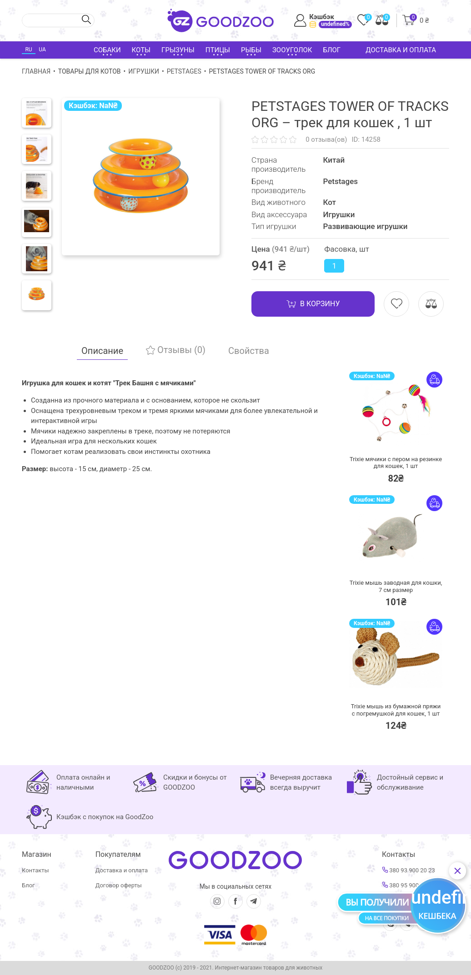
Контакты (35, 870)
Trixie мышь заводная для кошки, (396, 586)
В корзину (313, 303)
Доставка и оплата (401, 50)
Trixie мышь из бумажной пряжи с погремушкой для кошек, (396, 710)
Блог (332, 50)
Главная (36, 71)
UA (42, 49)
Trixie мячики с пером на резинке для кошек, (396, 463)
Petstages (184, 71)
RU (28, 49)
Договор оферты (118, 885)
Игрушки (143, 71)
